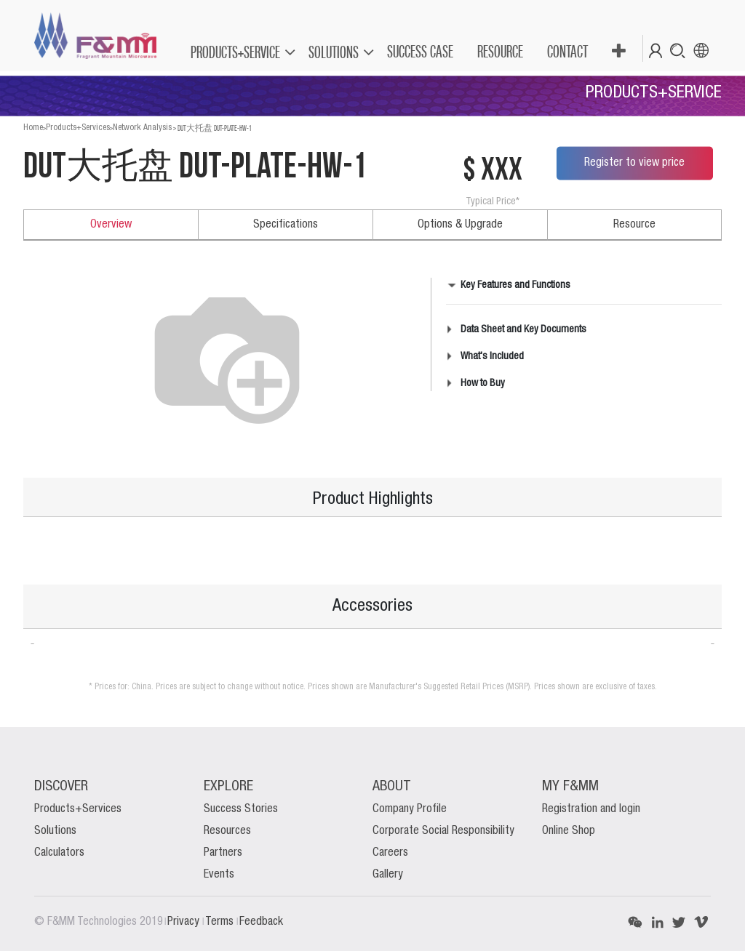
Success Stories (241, 809)
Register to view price (634, 163)
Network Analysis (142, 128)
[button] (618, 52)
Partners (223, 853)
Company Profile (409, 809)
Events (219, 875)
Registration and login (591, 809)
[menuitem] (419, 52)
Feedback (261, 922)
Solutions (55, 831)
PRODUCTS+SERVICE (235, 52)
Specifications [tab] (285, 225)
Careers (390, 853)
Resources (227, 831)
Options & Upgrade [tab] (460, 225)
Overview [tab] (111, 225)
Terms (220, 922)
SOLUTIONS (333, 52)
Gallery (387, 875)
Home (33, 128)
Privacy (184, 922)
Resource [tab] (634, 225)
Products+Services (78, 128)
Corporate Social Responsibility (443, 831)
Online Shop (568, 831)
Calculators (59, 853)
